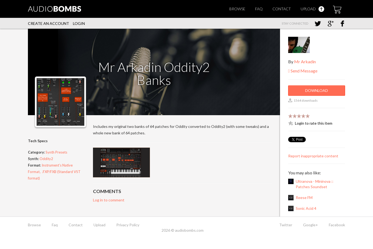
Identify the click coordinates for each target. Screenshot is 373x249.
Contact (281, 8)
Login (79, 23)
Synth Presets (56, 152)
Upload (312, 8)
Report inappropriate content (313, 156)
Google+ (310, 225)
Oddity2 (46, 159)
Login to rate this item (313, 123)
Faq (259, 8)
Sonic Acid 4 (306, 208)
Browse (237, 8)
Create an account (48, 23)
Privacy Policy (127, 225)
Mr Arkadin (305, 61)
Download (316, 90)
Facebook (337, 225)
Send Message (302, 70)
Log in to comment (108, 200)
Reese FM (304, 197)
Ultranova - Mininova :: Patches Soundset (314, 184)
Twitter (285, 225)
